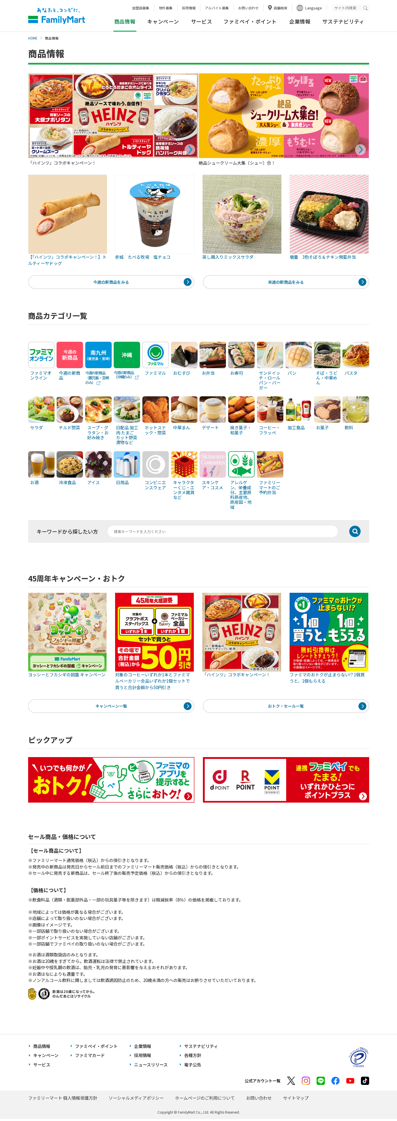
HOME (33, 38)
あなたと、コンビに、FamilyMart (56, 16)
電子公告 (192, 1067)
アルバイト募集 (217, 7)
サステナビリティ (343, 21)
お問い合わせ (248, 7)
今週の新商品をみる (111, 282)
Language (313, 8)
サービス (201, 21)
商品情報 (41, 1048)
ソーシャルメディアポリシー (136, 1100)
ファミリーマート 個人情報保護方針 (62, 1100)
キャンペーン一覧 (111, 707)
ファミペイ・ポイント (250, 21)
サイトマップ (296, 1100)
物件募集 (165, 7)
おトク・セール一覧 (286, 707)
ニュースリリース (151, 1067)
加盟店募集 (140, 7)
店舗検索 (280, 7)
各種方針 (192, 1057)
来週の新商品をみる (286, 282)
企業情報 (300, 21)
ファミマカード (90, 1057)
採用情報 (189, 7)
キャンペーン (163, 21)
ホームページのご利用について (205, 1100)
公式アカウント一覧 (262, 1082)
